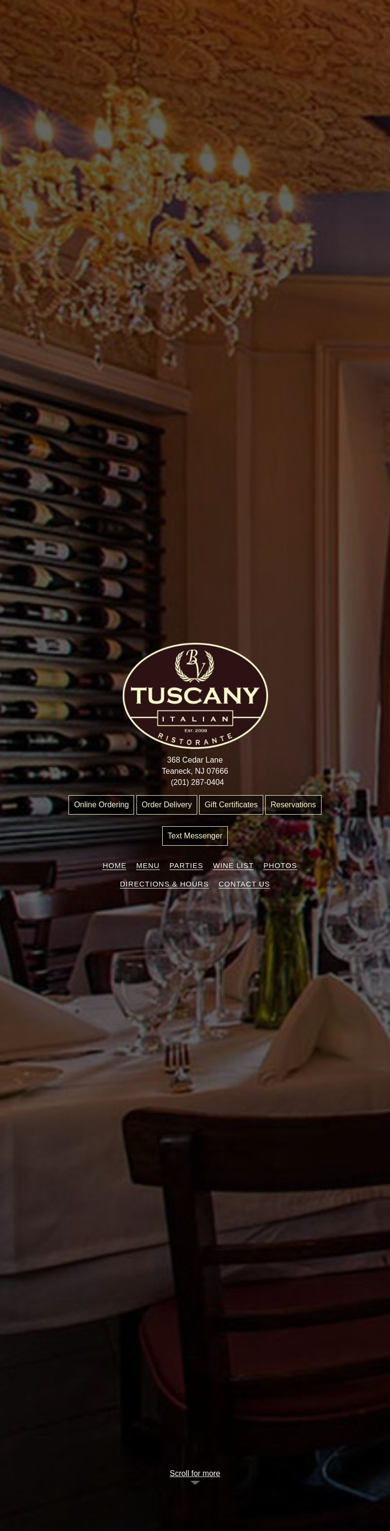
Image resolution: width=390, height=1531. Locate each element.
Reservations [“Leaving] (293, 804)
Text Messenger (195, 836)
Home (114, 865)
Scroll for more (195, 1473)
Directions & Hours (164, 884)
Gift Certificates (230, 804)
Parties (186, 865)
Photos (280, 865)
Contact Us (244, 884)
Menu (147, 865)
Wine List (233, 865)
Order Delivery (167, 804)
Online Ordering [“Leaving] (101, 804)
